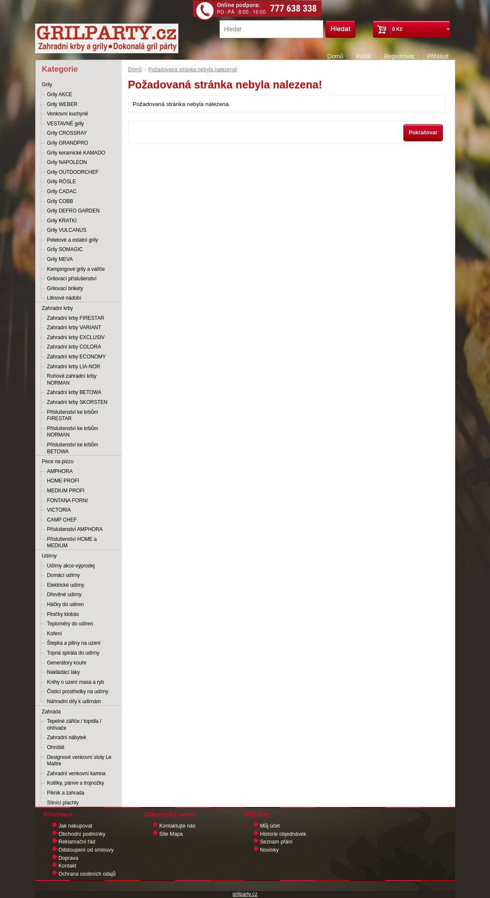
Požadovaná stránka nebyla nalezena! (192, 70)
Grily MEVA (60, 259)
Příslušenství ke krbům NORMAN (72, 431)
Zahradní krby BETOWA (74, 392)
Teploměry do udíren (70, 624)
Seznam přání (276, 842)
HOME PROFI (63, 481)
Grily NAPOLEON (67, 162)
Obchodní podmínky (82, 834)
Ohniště (56, 747)
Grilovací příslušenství (72, 279)
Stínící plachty (63, 803)
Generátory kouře (67, 663)
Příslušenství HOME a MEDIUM (72, 542)
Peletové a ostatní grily (72, 240)
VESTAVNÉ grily (65, 124)
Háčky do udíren (65, 604)
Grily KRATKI (62, 221)
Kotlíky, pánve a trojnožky (75, 783)
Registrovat (399, 56)
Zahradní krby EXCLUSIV (76, 337)
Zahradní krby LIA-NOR (73, 367)
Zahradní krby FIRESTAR (76, 318)
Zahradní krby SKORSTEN (77, 402)
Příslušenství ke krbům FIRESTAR (72, 415)
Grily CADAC (62, 191)
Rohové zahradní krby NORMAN (71, 379)
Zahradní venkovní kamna (76, 774)
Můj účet (270, 826)
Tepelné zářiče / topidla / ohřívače (74, 724)
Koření (54, 634)
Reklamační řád (77, 842)
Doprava (68, 858)
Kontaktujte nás (177, 826)
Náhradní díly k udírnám (74, 701)
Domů (335, 56)
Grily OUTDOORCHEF (73, 172)
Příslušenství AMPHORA (75, 529)
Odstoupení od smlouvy (86, 850)
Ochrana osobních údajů (87, 874)
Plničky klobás (63, 614)
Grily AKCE (59, 94)
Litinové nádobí (64, 298)
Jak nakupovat (76, 826)
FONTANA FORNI (67, 501)
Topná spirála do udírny (73, 653)
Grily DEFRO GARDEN (73, 211)
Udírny (49, 556)
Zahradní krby (57, 308)
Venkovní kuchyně (67, 114)
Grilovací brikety (65, 288)
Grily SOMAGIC (65, 249)
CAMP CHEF (62, 520)
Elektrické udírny (65, 585)
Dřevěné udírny (64, 595)
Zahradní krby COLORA (74, 347)
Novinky (269, 850)
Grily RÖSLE (61, 182)
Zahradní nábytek (67, 737)
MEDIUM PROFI (65, 491)
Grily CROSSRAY (67, 133)
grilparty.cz (245, 894)
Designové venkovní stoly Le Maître (79, 760)
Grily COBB (60, 201)
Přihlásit (438, 56)
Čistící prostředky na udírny (77, 692)
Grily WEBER (62, 104)
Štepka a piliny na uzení (74, 643)
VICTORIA (59, 510)
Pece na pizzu (58, 461)
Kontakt (68, 866)
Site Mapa (171, 834)
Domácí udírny (63, 575)
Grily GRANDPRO (67, 143)
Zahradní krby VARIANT (74, 328)
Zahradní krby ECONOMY (76, 357)
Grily (47, 85)
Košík (363, 56)
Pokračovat (423, 133)
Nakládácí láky (63, 672)
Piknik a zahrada (65, 793)
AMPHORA (60, 471)
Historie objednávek (283, 834)
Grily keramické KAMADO (76, 153)
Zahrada (51, 712)
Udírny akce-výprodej (71, 566)
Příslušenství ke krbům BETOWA (72, 448)
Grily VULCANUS (67, 230)
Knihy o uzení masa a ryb (75, 682)
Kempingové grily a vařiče (76, 269)
